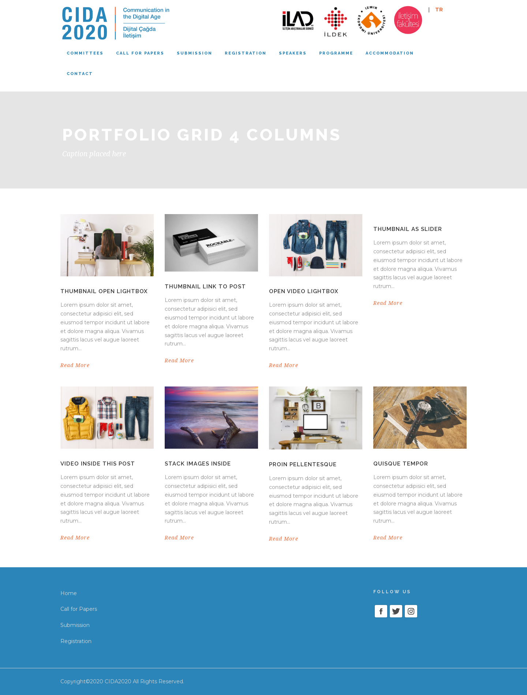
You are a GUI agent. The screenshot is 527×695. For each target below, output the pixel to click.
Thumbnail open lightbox (104, 291)
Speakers (293, 53)
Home (68, 593)
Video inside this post (97, 463)
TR (439, 9)
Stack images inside (198, 463)
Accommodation (390, 53)
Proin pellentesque (303, 464)
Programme (336, 53)
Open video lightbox (304, 291)
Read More (75, 365)
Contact (80, 73)
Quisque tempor (400, 463)
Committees (85, 53)
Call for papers (140, 53)
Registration (245, 53)
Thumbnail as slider (407, 229)
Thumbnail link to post (205, 286)
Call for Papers (78, 609)
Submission (194, 53)
